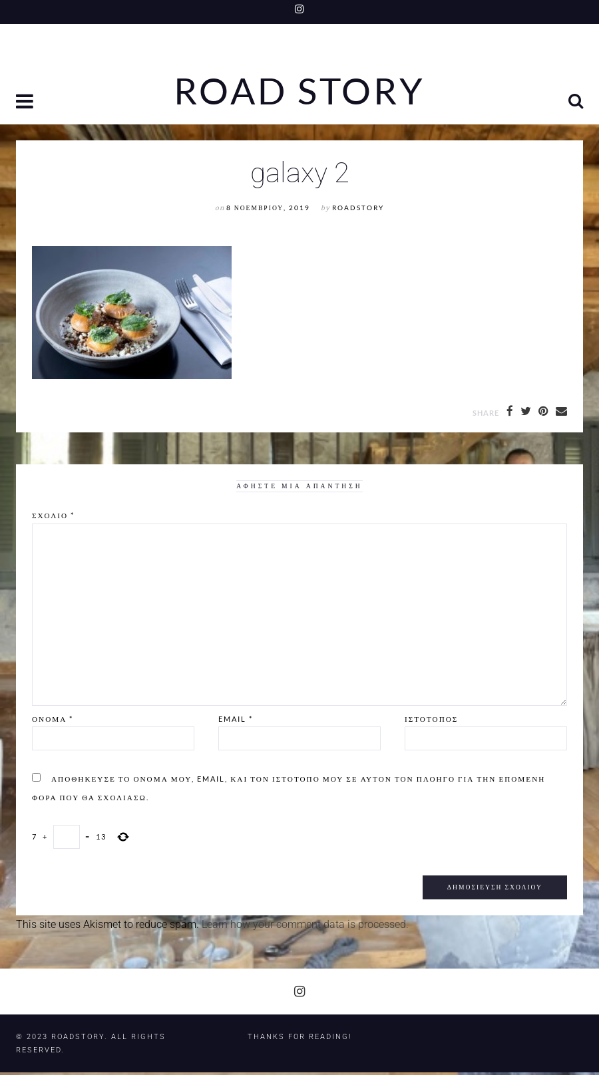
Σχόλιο (53, 518)
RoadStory (358, 210)
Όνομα (52, 721)
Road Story (299, 92)
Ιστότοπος (431, 721)
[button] (26, 106)
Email (235, 721)
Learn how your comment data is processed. (305, 927)
